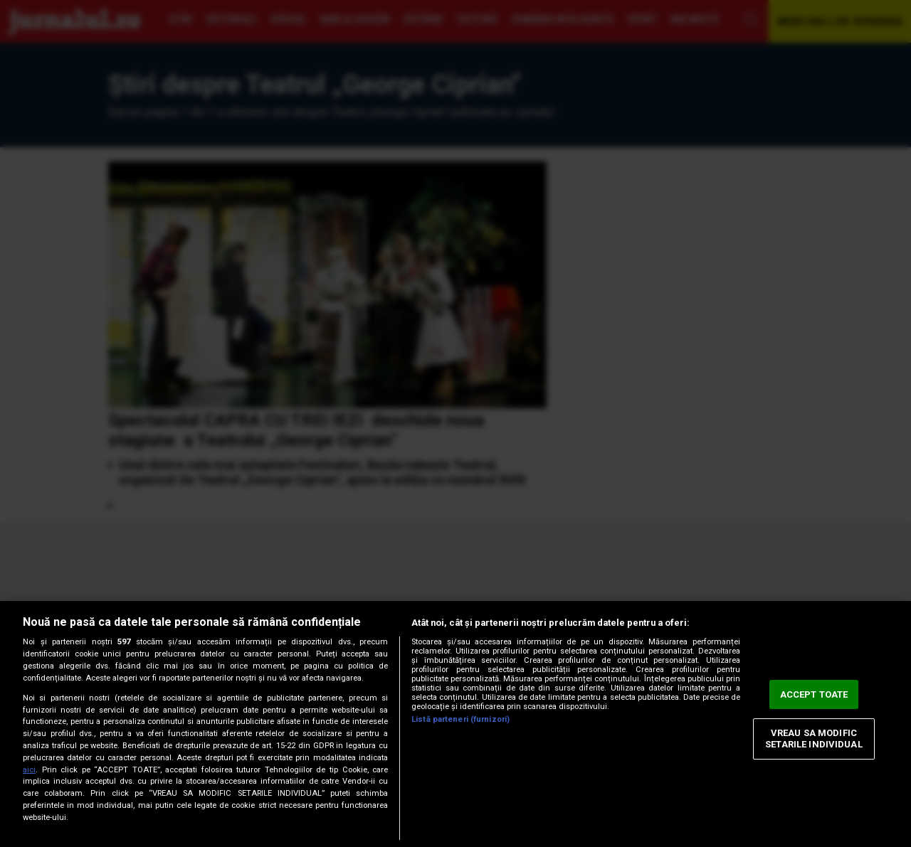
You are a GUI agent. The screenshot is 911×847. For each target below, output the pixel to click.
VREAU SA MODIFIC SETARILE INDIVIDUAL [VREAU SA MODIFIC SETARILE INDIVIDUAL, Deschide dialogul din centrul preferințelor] (813, 739)
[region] (455, 724)
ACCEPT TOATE (814, 694)
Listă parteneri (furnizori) (460, 719)
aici (29, 769)
